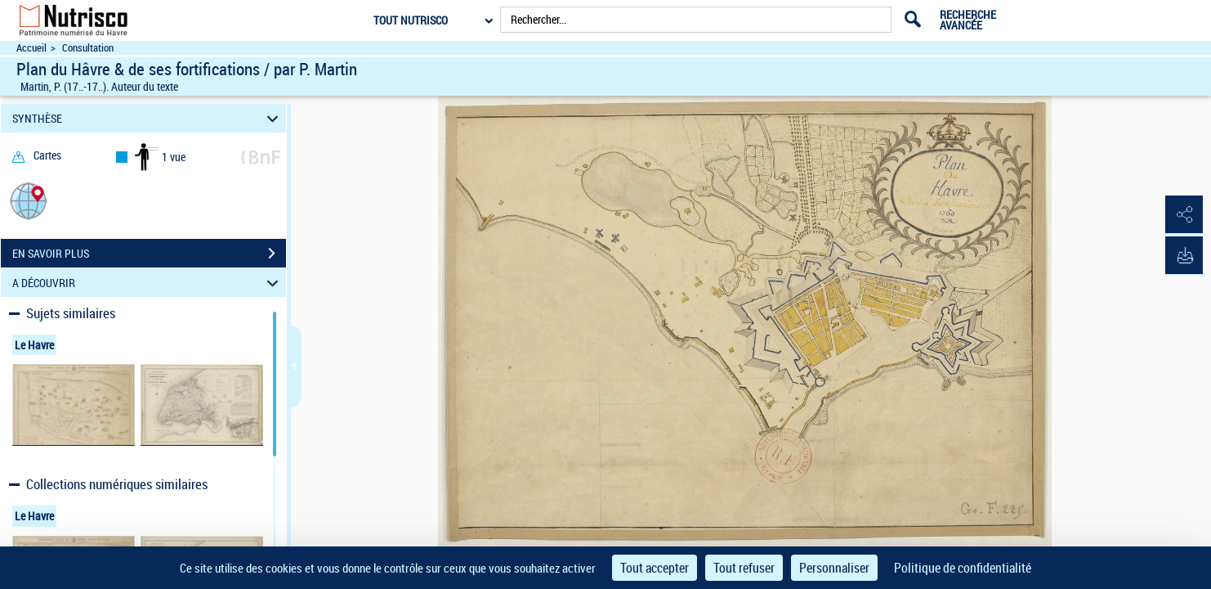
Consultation (88, 48)
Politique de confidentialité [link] (962, 568)
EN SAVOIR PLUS (149, 253)
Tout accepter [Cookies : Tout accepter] (654, 568)
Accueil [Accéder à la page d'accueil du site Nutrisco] (31, 48)
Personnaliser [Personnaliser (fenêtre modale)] (834, 568)
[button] (28, 200)
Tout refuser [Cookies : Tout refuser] (744, 568)
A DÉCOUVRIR (147, 282)
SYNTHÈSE (147, 118)
